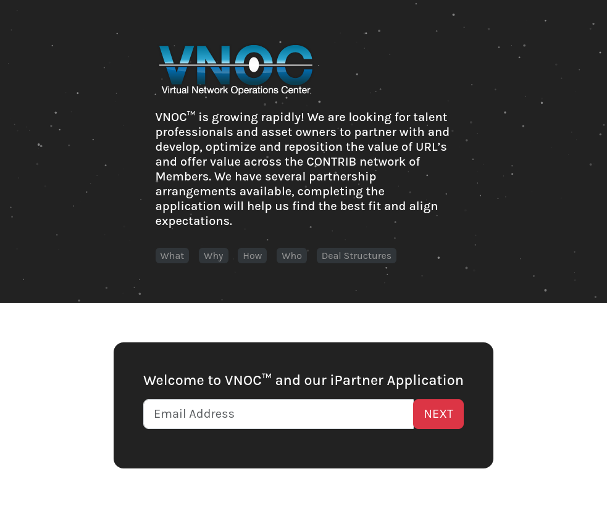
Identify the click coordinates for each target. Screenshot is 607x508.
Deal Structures (356, 255)
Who (292, 255)
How (252, 255)
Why (213, 255)
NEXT (438, 414)
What (173, 255)
